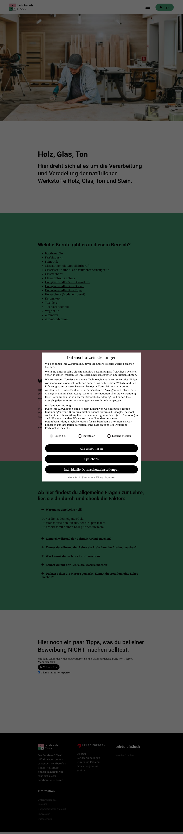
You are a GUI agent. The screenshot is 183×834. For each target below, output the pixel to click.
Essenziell (58, 435)
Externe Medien (119, 435)
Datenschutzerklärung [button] (93, 477)
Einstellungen (81, 400)
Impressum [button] (110, 477)
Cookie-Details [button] (75, 477)
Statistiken (86, 435)
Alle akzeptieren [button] (91, 448)
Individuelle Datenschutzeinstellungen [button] (91, 469)
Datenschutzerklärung (98, 397)
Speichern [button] (91, 459)
